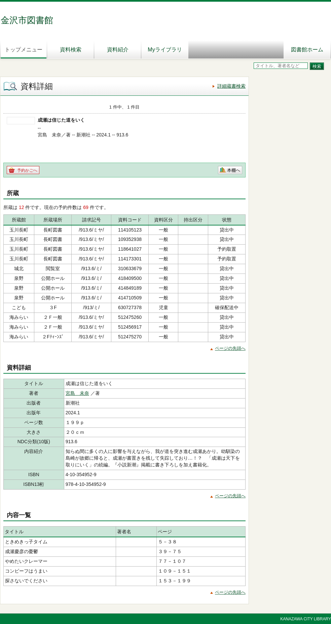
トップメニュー (23, 49)
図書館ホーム (307, 49)
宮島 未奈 (77, 393)
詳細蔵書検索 (231, 86)
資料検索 (70, 49)
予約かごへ (27, 170)
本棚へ (233, 170)
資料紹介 (117, 49)
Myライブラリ (165, 49)
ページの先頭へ (230, 348)
